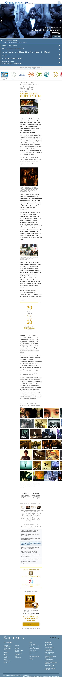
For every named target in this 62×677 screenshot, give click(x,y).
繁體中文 (6, 659)
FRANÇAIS (6, 652)
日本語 (5, 656)
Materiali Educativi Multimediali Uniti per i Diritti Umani (30, 539)
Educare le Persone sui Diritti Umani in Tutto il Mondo (30, 535)
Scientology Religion (49, 649)
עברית (5, 654)
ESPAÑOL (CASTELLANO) (18, 652)
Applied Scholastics (22, 75)
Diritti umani (54, 75)
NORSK (16, 647)
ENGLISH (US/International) (7, 646)
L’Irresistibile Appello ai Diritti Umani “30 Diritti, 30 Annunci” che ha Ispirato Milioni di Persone (31, 543)
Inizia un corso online (49, 652)
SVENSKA (17, 648)
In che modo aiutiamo (4, 78)
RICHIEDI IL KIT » (31, 624)
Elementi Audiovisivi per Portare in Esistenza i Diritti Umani (30, 548)
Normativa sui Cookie (38, 676)
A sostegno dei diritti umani (12, 58)
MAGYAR (17, 645)
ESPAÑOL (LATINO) (19, 650)
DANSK (5, 650)
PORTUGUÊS (18, 657)
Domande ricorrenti (33, 651)
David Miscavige (48, 650)
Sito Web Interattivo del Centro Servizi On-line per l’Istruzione (29, 552)
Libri (30, 653)
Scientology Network (49, 647)
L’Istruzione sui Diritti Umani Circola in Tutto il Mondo (30, 555)
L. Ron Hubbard (33, 644)
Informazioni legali (55, 676)
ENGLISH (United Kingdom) (7, 649)
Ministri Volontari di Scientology (49, 654)
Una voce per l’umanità (34, 648)
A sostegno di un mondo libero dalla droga (51, 663)
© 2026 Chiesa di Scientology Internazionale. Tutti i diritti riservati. (16, 675)
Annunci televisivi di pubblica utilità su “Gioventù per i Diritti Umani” (26, 52)
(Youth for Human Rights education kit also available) (31, 629)
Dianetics (47, 645)
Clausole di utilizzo (47, 676)
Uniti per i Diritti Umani (49, 665)
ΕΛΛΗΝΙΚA (17, 654)
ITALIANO (17, 656)
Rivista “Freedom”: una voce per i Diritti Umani (12, 62)
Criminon (31, 75)
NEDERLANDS (7, 660)
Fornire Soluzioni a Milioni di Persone (30, 559)
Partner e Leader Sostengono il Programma (29, 562)
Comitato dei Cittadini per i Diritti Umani (50, 669)
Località (31, 659)
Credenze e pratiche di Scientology (34, 646)
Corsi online (32, 654)
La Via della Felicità (13, 75)
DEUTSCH (6, 662)
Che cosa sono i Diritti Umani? (13, 49)
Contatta (31, 658)
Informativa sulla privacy (28, 676)
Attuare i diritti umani (9, 45)
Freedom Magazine (49, 659)
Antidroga (46, 75)
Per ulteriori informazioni (34, 656)
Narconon (39, 75)
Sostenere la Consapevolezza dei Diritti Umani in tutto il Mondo (29, 531)
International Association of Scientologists (50, 657)
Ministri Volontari (33, 650)
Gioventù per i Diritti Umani (50, 666)
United (4, 55)
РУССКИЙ (6, 657)
